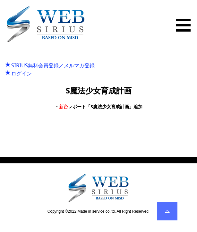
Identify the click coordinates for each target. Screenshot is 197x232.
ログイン (21, 73)
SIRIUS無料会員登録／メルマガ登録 (53, 65)
